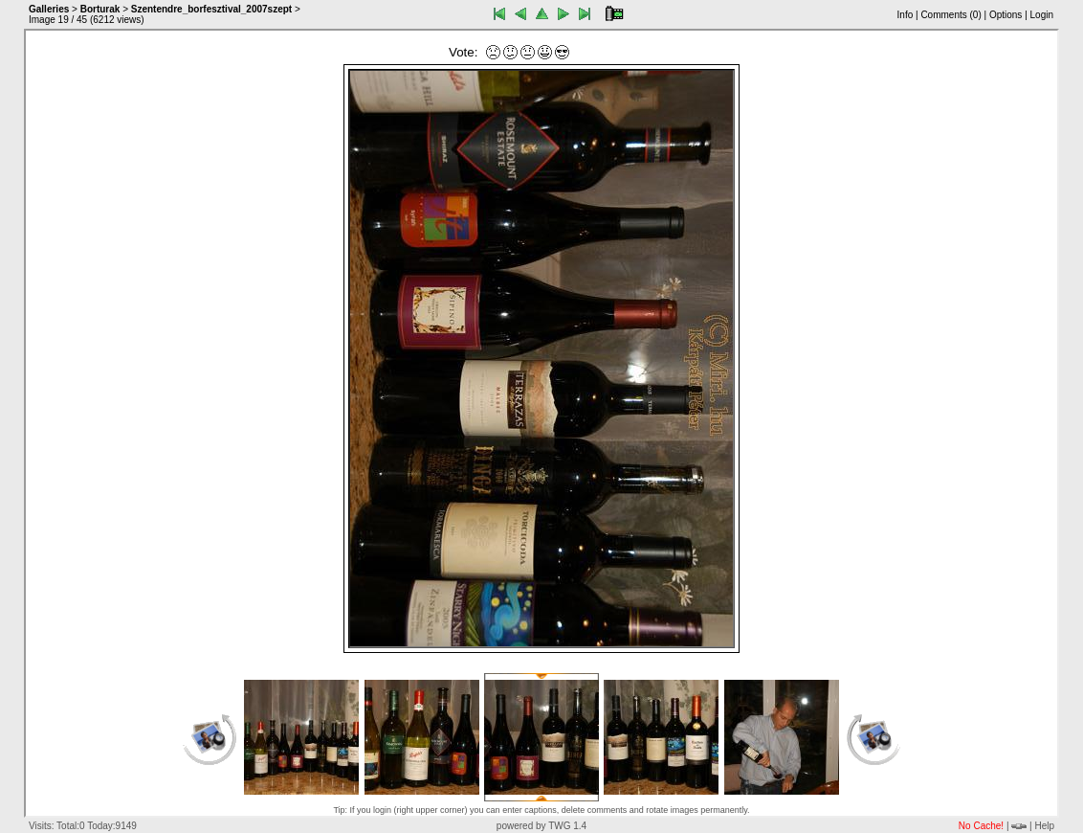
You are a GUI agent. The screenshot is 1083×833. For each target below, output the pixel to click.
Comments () (950, 15)
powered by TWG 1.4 (541, 826)
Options (1005, 15)
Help (1044, 826)
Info (905, 15)
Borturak (100, 9)
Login (1041, 15)
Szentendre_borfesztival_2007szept (211, 9)
